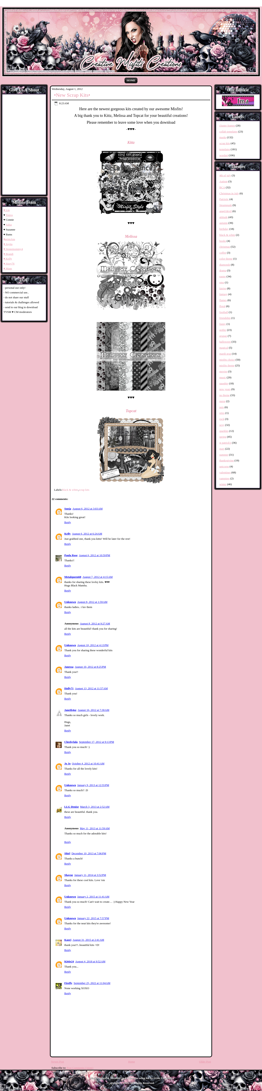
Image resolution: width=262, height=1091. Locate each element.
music (222, 377)
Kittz (131, 142)
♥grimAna (9, 239)
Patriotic (224, 199)
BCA (222, 187)
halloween (225, 341)
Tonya (9, 215)
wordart (223, 155)
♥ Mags (7, 268)
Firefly (68, 983)
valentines (225, 472)
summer (223, 454)
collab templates (228, 131)
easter (222, 276)
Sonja (67, 508)
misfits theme (226, 365)
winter (222, 484)
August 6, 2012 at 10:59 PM (94, 555)
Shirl (67, 853)
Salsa (9, 224)
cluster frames (227, 125)
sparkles (224, 431)
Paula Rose (71, 555)
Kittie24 (69, 961)
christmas (224, 246)
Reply (67, 522)
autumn (223, 222)
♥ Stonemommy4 (13, 249)
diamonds (224, 264)
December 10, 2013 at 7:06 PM (88, 853)
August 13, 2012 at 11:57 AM (91, 688)
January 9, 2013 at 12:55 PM (93, 785)
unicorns (224, 466)
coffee (222, 252)
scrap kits (84, 489)
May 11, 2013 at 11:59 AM (95, 828)
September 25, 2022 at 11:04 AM (92, 983)
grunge (223, 335)
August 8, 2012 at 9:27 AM (95, 623)
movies (223, 371)
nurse (222, 401)
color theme (226, 258)
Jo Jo (67, 763)
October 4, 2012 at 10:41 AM (88, 763)
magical (223, 347)
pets (221, 407)
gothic (222, 329)
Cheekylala (71, 741)
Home (130, 80)
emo (221, 282)
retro (222, 413)
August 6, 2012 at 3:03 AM (87, 508)
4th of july (225, 175)
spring (222, 436)
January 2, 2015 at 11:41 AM (93, 896)
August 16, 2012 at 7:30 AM (93, 710)
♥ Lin (6, 210)
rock (221, 419)
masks (222, 137)
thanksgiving (226, 460)
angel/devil (225, 211)
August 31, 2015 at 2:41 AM (88, 939)
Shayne (68, 875)
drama (222, 270)
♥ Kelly (7, 258)
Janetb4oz (70, 710)
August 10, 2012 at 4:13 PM (92, 645)
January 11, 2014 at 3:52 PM (90, 875)
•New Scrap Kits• (72, 95)
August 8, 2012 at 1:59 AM (92, 601)
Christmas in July (229, 193)
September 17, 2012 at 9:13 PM (96, 741)
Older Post (205, 1061)
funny (222, 324)
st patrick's (225, 442)
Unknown (70, 601)
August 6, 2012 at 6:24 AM (87, 533)
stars (221, 448)
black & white (70, 489)
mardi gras (225, 353)
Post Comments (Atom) (80, 1067)
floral (222, 306)
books (222, 240)
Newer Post (57, 1061)
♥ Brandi (8, 254)
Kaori (67, 939)
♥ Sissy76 (8, 263)
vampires (224, 478)
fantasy (223, 294)
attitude (223, 217)
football (223, 312)
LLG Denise (71, 806)
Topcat (131, 411)
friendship (225, 318)
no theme (224, 395)
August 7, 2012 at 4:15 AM (98, 576)
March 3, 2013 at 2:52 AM (95, 806)
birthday (224, 228)
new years (224, 389)
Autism (223, 181)
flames (223, 300)
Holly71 (69, 688)
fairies (222, 288)
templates (224, 149)
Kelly (67, 533)
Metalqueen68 (72, 576)
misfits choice (227, 359)
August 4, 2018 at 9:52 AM (90, 961)
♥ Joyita (7, 244)
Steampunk (225, 205)
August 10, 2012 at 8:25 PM (90, 666)
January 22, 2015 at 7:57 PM (93, 918)
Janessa (69, 666)
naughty (223, 383)
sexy (221, 425)
